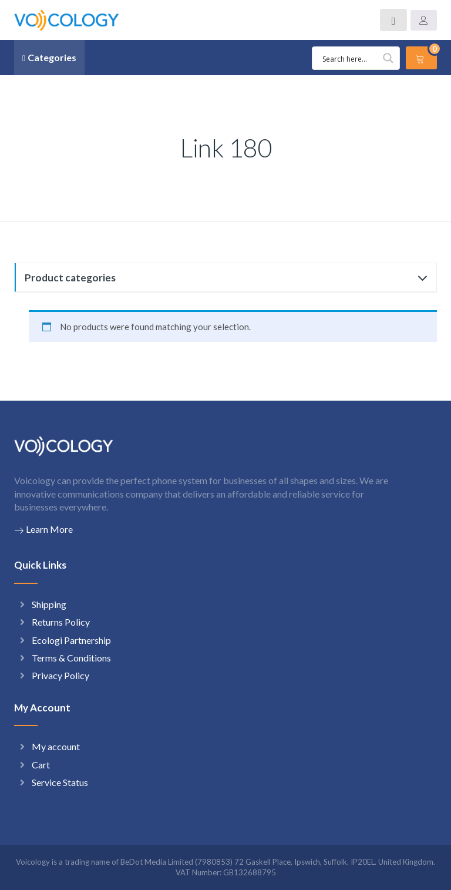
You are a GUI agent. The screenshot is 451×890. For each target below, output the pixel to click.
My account (56, 746)
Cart (41, 764)
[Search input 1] (357, 58)
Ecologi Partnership (71, 640)
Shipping (49, 604)
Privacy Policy (60, 675)
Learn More (43, 529)
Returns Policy (61, 621)
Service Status (60, 782)
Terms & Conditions (71, 657)
